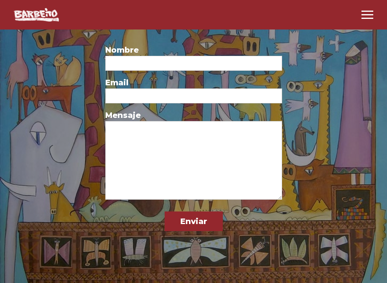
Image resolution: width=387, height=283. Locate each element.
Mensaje (123, 115)
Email (116, 82)
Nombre (122, 50)
